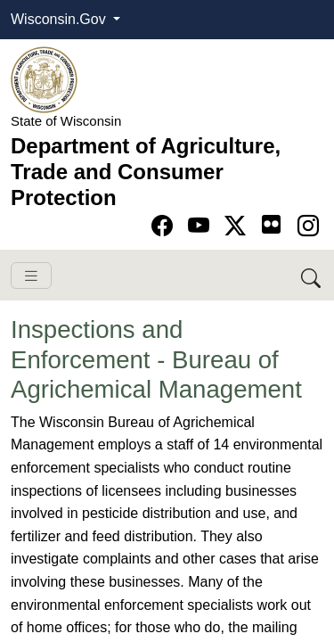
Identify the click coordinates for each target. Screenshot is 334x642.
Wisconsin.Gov (60, 19)
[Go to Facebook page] (165, 226)
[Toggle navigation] (31, 276)
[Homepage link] (44, 78)
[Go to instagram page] (308, 226)
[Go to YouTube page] (202, 226)
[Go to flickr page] (271, 224)
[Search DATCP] (312, 275)
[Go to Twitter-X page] (238, 226)
